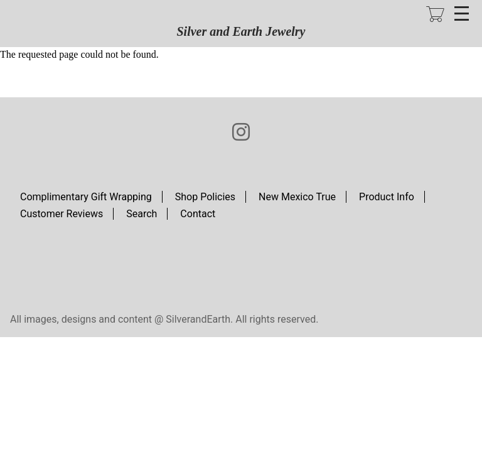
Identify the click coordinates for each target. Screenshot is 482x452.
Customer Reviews (61, 214)
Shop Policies (205, 197)
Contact (197, 214)
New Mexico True (297, 197)
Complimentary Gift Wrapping (86, 197)
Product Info (386, 197)
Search (141, 214)
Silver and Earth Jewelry (240, 31)
